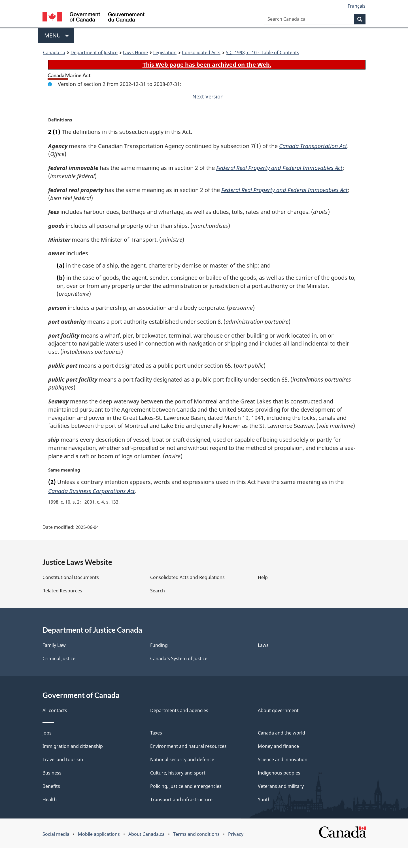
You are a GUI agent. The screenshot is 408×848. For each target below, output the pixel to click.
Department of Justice (94, 52)
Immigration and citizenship (72, 746)
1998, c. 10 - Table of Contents (262, 52)
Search (157, 591)
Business (51, 773)
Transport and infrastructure (181, 799)
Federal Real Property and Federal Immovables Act (279, 168)
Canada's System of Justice (178, 658)
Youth (264, 799)
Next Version (208, 96)
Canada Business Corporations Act (91, 491)
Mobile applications (99, 834)
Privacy (235, 834)
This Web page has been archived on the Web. (207, 64)
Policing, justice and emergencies (186, 786)
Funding (159, 645)
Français (357, 6)
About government (278, 710)
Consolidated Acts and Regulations (187, 577)
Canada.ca (54, 52)
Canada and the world (281, 733)
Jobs (47, 733)
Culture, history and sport (177, 773)
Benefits (51, 786)
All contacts (54, 710)
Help (263, 577)
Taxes (156, 733)
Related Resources (62, 591)
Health (49, 799)
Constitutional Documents (70, 577)
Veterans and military (281, 786)
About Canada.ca (146, 834)
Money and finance (278, 746)
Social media (55, 834)
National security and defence (182, 759)
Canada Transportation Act (314, 146)
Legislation (165, 52)
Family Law (54, 645)
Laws (263, 645)
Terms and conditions (196, 834)
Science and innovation (282, 759)
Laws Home (135, 52)
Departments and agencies (179, 710)
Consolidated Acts (201, 52)
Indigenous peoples (279, 773)
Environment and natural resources (188, 746)
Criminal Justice (58, 658)
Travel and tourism (62, 759)
